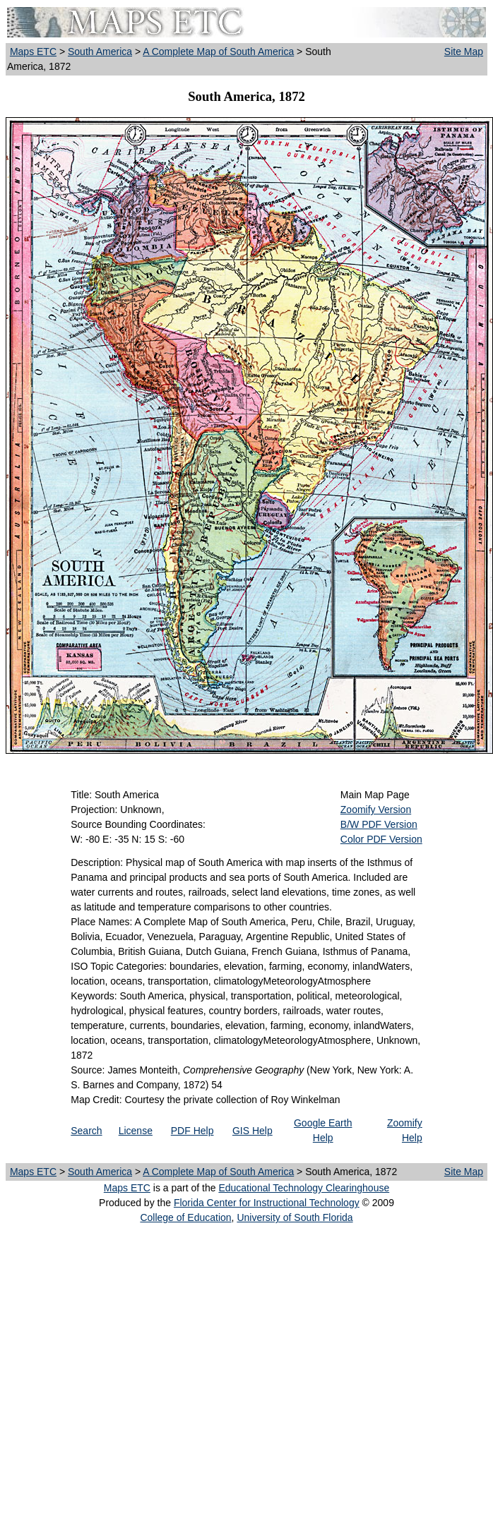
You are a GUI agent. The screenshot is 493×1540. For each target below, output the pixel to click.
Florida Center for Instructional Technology (267, 1202)
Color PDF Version (381, 839)
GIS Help (252, 1130)
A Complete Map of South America (218, 51)
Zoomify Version (375, 809)
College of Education (185, 1217)
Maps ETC (33, 51)
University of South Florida (294, 1217)
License (136, 1130)
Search (86, 1130)
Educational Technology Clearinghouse (303, 1187)
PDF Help (192, 1130)
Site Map (463, 51)
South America (100, 51)
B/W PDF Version (378, 824)
